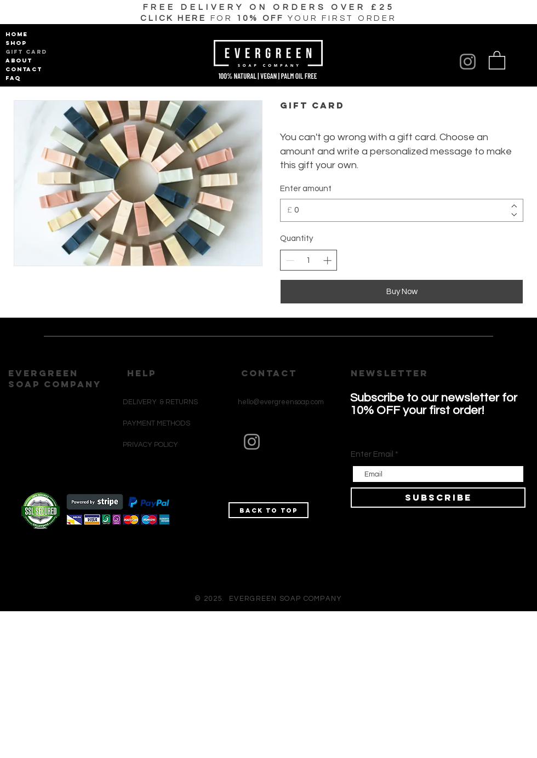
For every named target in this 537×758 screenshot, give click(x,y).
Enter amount (306, 189)
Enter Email (372, 454)
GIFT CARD (24, 51)
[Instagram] (467, 61)
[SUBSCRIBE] (438, 497)
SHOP (16, 43)
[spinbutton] (308, 260)
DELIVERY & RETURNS (160, 402)
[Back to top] (268, 510)
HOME (16, 34)
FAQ (13, 78)
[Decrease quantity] (290, 260)
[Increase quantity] (327, 260)
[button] (268, 18)
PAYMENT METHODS (156, 423)
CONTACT (23, 69)
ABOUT (18, 60)
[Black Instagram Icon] (246, 497)
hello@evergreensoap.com (281, 402)
